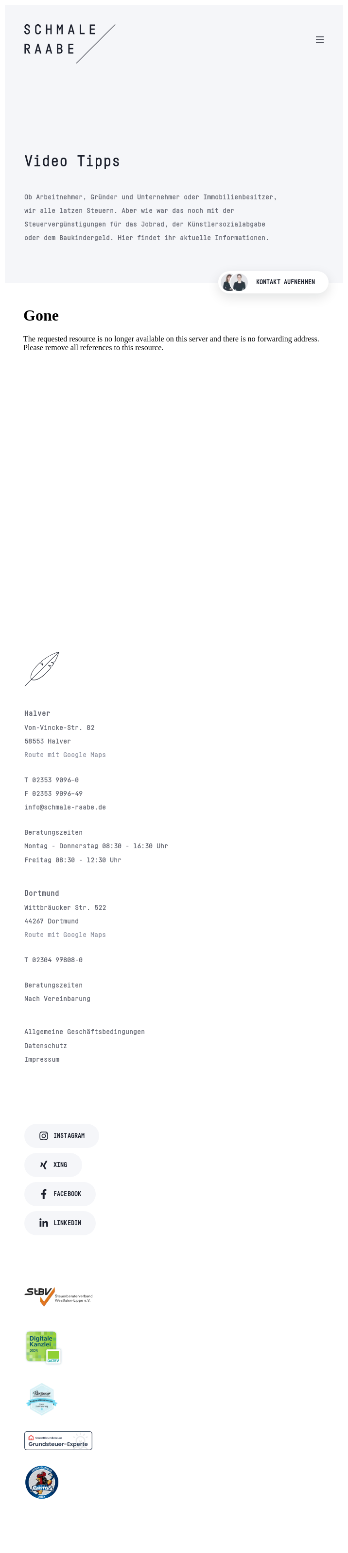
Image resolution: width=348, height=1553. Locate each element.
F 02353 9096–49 (53, 793)
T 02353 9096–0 (51, 779)
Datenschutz (45, 1045)
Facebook (60, 1194)
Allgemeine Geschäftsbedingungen (84, 1031)
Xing (53, 1165)
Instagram (62, 1136)
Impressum (41, 1058)
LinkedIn (60, 1223)
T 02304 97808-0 (53, 959)
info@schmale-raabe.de (65, 806)
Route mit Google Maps (65, 754)
